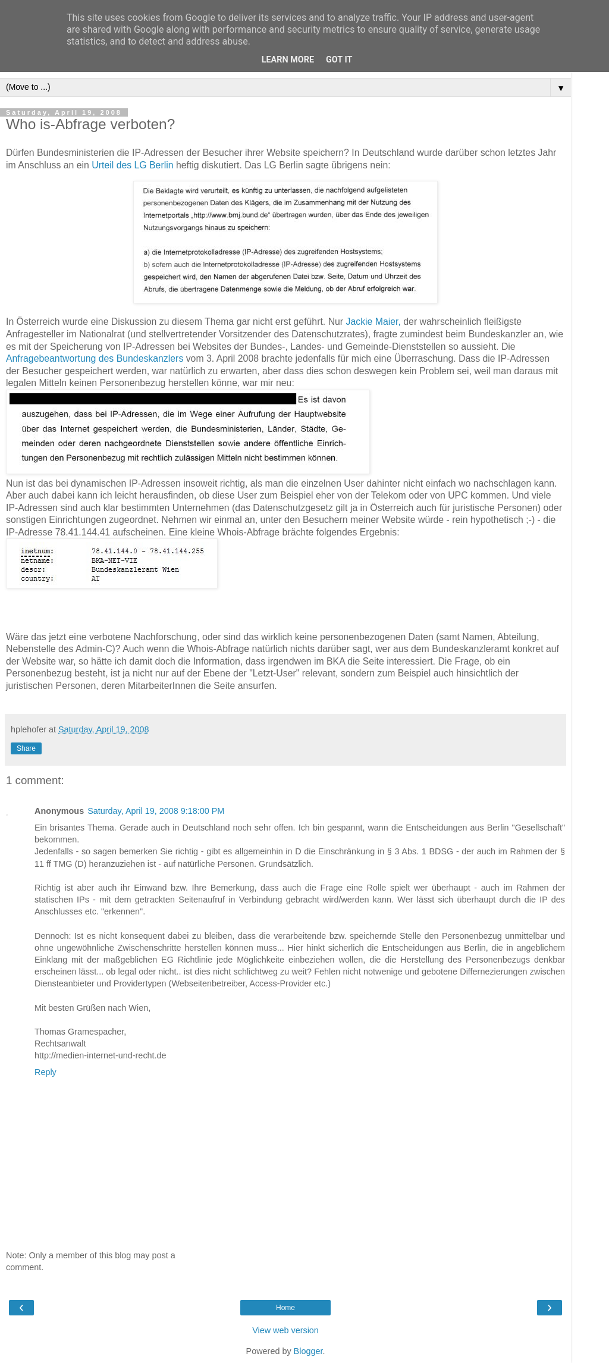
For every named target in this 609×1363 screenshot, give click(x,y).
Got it (339, 60)
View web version (285, 1330)
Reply (45, 1072)
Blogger (308, 1351)
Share (26, 748)
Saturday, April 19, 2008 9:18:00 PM (155, 811)
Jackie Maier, (373, 322)
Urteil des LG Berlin (132, 165)
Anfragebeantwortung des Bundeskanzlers (94, 358)
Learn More (288, 60)
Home (285, 1308)
